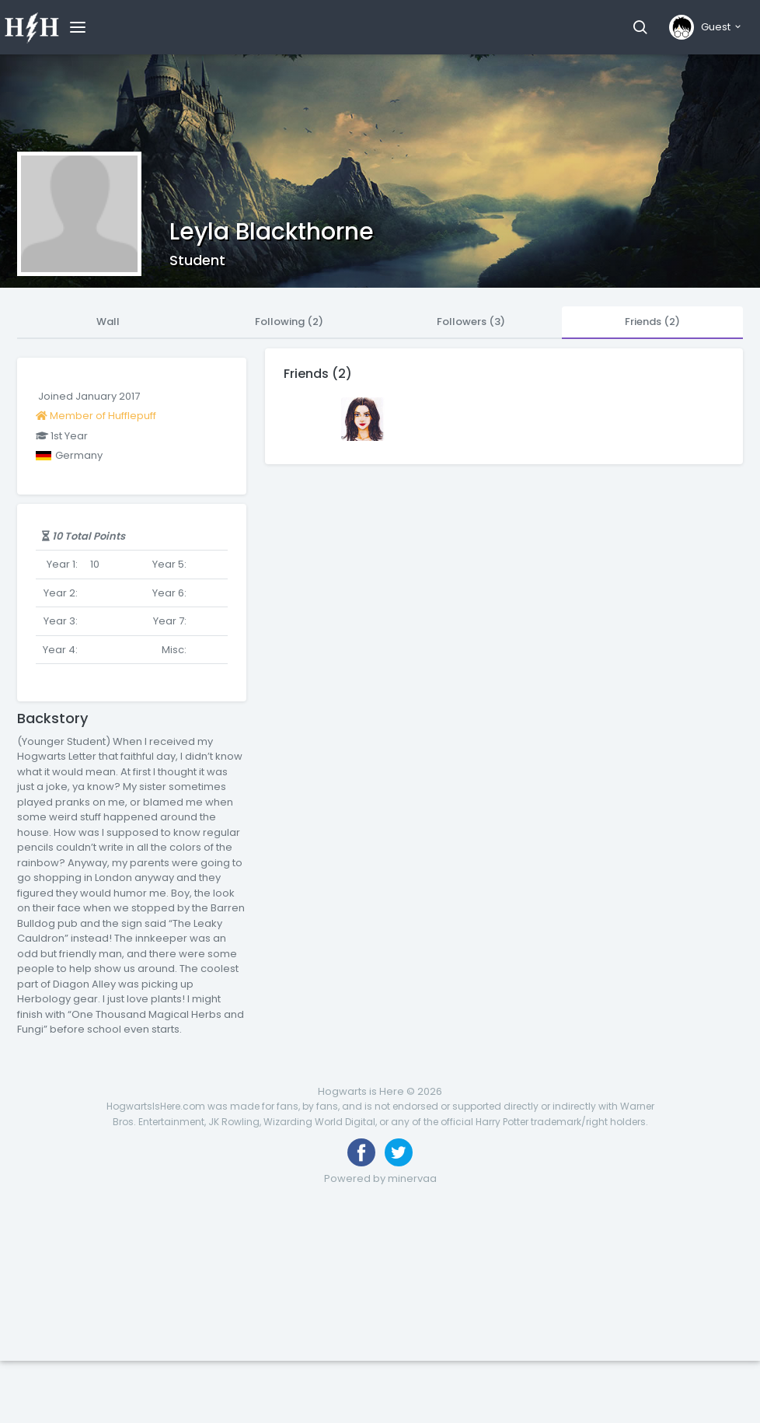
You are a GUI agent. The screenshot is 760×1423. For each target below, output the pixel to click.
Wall (108, 321)
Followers (471, 321)
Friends (652, 321)
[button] (640, 27)
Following (289, 321)
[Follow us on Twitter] (399, 1152)
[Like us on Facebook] (361, 1152)
